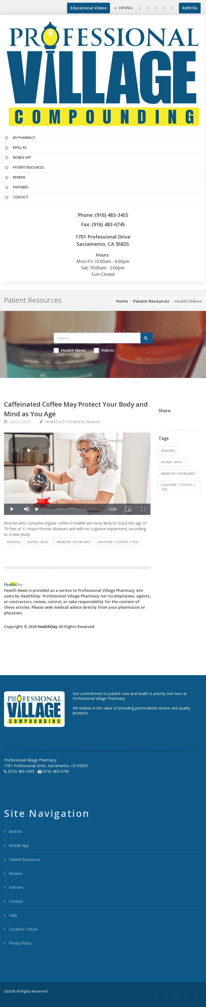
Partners (16, 887)
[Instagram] (164, 9)
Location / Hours (23, 929)
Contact (15, 901)
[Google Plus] (166, 994)
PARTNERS (16, 188)
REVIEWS (14, 178)
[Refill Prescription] (190, 8)
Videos (104, 350)
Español (123, 8)
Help (12, 915)
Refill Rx (15, 831)
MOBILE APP (17, 158)
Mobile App (18, 845)
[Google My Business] (148, 9)
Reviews (15, 873)
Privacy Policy (19, 943)
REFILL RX (15, 148)
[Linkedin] (156, 9)
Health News (70, 350)
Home (122, 301)
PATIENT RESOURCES (24, 168)
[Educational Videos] (88, 8)
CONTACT (16, 197)
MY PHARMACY (19, 138)
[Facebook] (140, 9)
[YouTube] (172, 9)
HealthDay (48, 626)
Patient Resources (151, 301)
